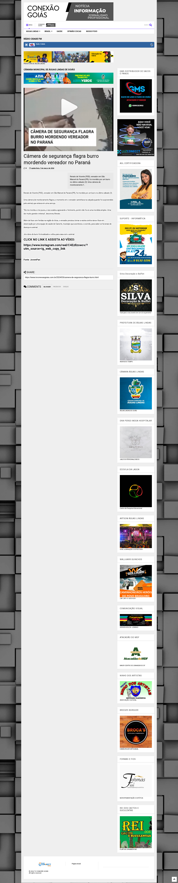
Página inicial (76, 864)
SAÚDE (59, 31)
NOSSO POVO (91, 31)
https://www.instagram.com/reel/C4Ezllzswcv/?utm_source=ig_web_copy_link (56, 246)
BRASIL (48, 31)
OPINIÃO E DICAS (74, 31)
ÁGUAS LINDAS (33, 31)
